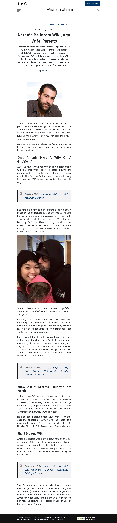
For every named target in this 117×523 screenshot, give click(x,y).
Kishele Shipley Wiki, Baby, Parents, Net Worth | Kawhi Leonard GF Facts (46, 371)
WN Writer (46, 70)
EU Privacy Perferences (41, 519)
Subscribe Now (92, 3)
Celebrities (62, 24)
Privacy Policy (37, 517)
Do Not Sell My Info (57, 519)
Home (52, 24)
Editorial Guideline (60, 517)
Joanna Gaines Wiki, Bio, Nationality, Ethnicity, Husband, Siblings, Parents (46, 470)
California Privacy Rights (24, 519)
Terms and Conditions (23, 517)
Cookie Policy (48, 517)
